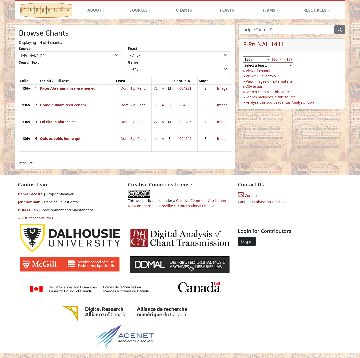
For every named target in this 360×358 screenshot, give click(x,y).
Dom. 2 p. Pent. (133, 105)
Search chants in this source (269, 91)
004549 (186, 138)
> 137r (289, 59)
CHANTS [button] (184, 10)
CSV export (255, 86)
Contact (248, 195)
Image (222, 88)
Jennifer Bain (30, 202)
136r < (277, 59)
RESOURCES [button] (315, 10)
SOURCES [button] (139, 10)
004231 (186, 88)
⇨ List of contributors (35, 218)
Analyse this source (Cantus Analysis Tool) (280, 102)
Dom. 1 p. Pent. (133, 88)
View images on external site (269, 81)
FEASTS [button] (227, 10)
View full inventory (261, 76)
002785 (186, 121)
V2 (156, 88)
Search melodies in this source (271, 97)
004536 (186, 105)
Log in (247, 241)
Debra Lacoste (30, 194)
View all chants (258, 70)
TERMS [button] (269, 10)
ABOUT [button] (95, 10)
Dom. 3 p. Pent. (133, 138)
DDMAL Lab (28, 210)
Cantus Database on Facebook (263, 201)
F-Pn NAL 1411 (263, 44)
